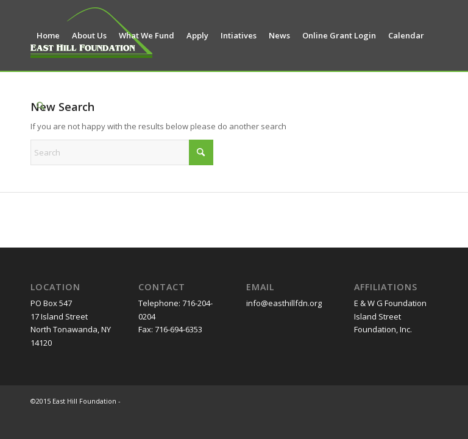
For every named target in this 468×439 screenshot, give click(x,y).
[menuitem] (48, 35)
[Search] (40, 106)
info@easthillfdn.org (284, 303)
